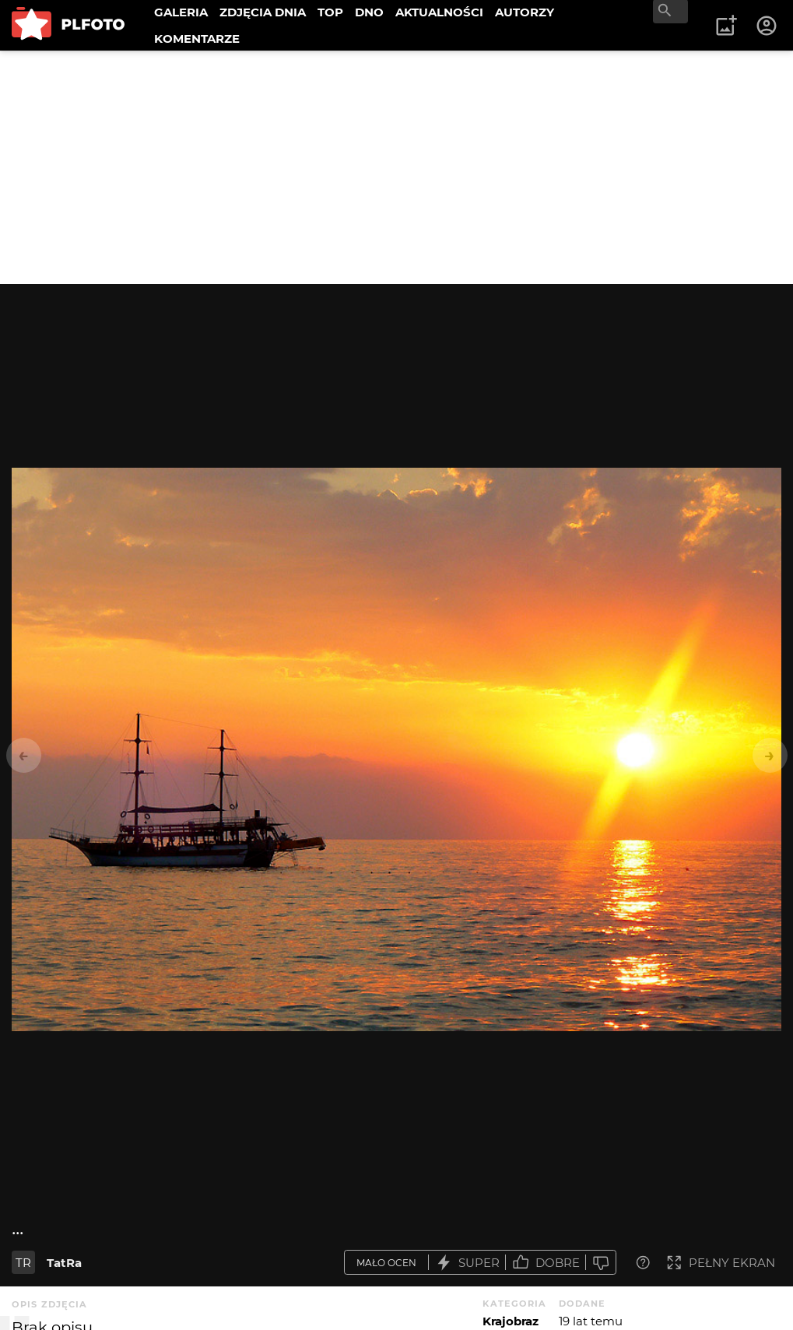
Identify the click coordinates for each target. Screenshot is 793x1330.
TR (23, 1262)
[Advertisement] (396, 167)
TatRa (64, 1262)
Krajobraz (510, 1321)
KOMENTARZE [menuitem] (197, 38)
